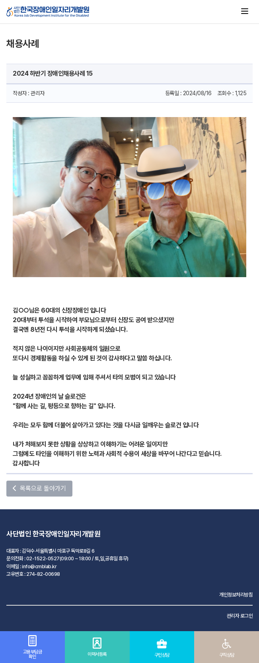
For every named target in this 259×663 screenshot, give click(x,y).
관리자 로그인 (240, 616)
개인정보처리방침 (236, 595)
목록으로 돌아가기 (39, 488)
